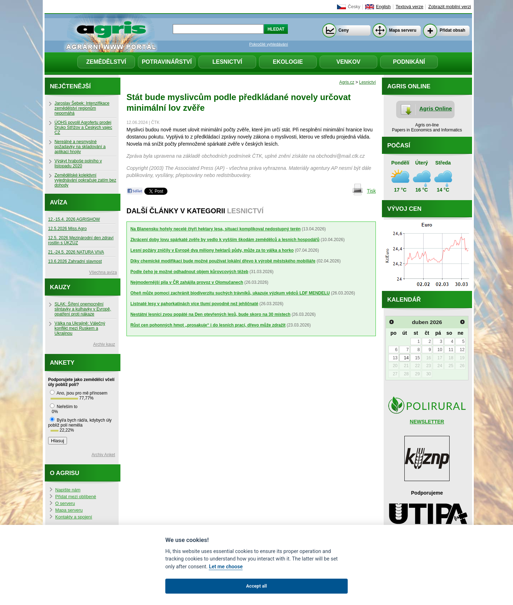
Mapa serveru (402, 30)
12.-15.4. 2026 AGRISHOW (74, 219)
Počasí (398, 145)
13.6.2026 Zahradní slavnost (75, 261)
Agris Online (435, 108)
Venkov (348, 62)
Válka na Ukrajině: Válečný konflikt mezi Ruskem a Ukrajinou (80, 328)
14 (406, 357)
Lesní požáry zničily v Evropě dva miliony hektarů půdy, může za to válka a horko (212, 250)
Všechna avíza (103, 272)
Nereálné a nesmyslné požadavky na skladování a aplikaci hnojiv (80, 146)
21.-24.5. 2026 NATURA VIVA (76, 252)
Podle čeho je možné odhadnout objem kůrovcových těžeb (189, 271)
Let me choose (226, 567)
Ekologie (288, 62)
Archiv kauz (104, 344)
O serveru (65, 503)
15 (417, 357)
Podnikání (409, 62)
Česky (354, 6)
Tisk (371, 191)
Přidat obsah (452, 30)
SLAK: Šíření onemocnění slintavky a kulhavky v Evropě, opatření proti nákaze (83, 309)
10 (439, 349)
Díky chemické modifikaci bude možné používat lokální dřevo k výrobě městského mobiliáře (222, 261)
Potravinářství (167, 62)
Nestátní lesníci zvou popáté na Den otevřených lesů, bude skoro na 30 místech (210, 314)
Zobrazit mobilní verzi (449, 6)
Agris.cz (346, 82)
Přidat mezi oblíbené (75, 496)
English (383, 6)
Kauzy (60, 287)
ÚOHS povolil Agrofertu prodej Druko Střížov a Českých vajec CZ (83, 127)
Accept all (256, 586)
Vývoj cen (404, 208)
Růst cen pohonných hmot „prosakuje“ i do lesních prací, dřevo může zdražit (207, 325)
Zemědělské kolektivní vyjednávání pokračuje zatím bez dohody (85, 180)
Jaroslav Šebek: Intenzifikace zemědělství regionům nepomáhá (82, 108)
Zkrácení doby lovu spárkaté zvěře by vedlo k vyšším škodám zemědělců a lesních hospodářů (225, 239)
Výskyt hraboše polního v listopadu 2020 (78, 163)
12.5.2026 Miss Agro (67, 228)
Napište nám (68, 489)
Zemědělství (106, 62)
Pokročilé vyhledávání (268, 44)
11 (451, 349)
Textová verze (410, 6)
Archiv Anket (103, 454)
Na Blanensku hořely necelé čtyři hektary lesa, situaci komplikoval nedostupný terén (215, 228)
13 (395, 357)
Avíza (58, 202)
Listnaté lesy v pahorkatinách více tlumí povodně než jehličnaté (194, 303)
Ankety (62, 362)
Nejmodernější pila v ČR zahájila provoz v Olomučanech (186, 282)
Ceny (343, 30)
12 (462, 349)
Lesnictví (227, 62)
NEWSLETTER (427, 421)
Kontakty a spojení (73, 517)
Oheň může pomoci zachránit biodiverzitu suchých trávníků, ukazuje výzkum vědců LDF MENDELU (230, 293)
